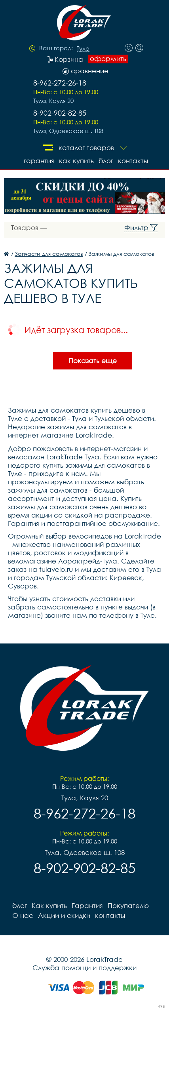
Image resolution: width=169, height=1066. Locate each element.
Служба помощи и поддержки (84, 967)
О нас (22, 915)
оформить (108, 59)
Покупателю (128, 905)
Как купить (76, 160)
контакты (133, 160)
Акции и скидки (64, 915)
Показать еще (92, 360)
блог (106, 160)
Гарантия (39, 160)
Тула (83, 49)
